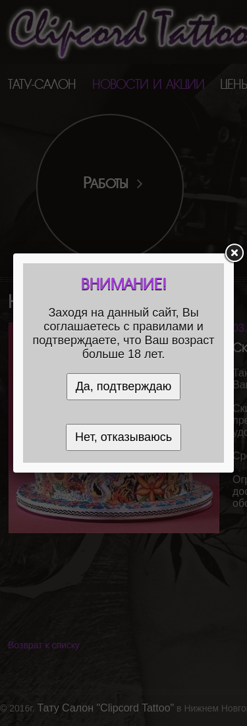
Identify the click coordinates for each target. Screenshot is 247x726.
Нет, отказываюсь (123, 437)
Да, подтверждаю (124, 386)
